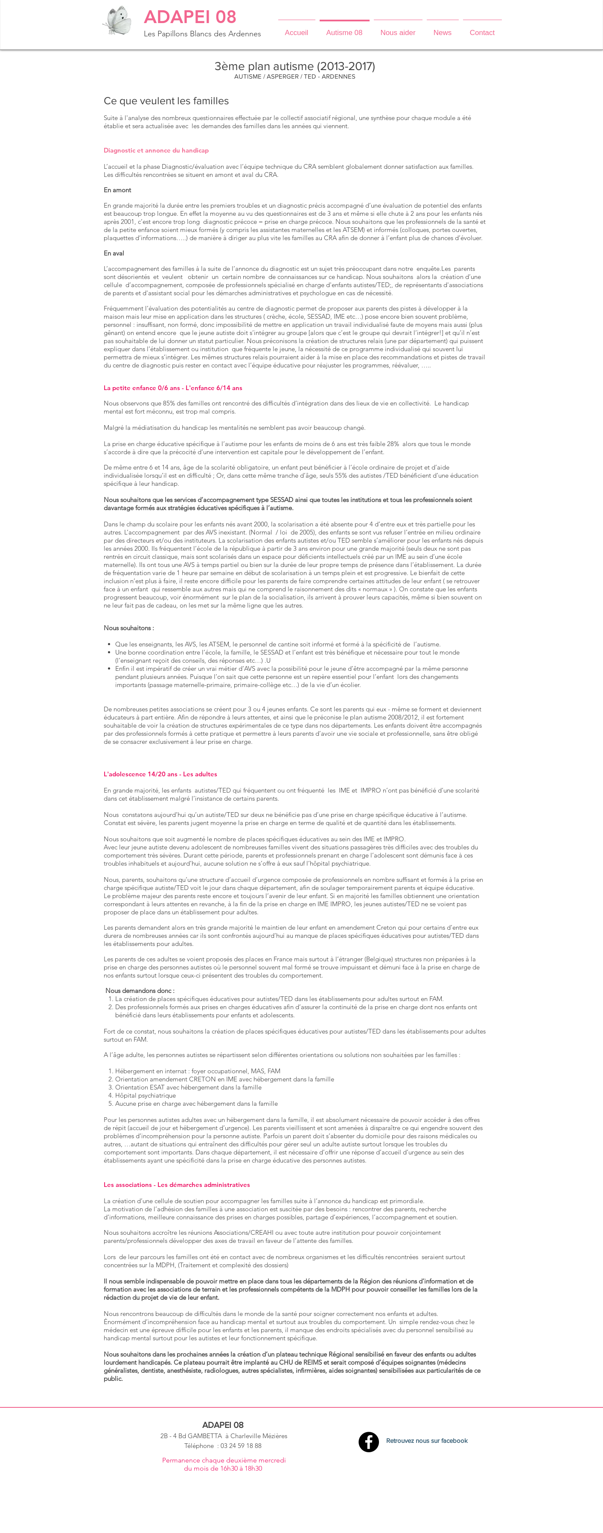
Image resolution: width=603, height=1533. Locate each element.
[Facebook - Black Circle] (368, 1442)
